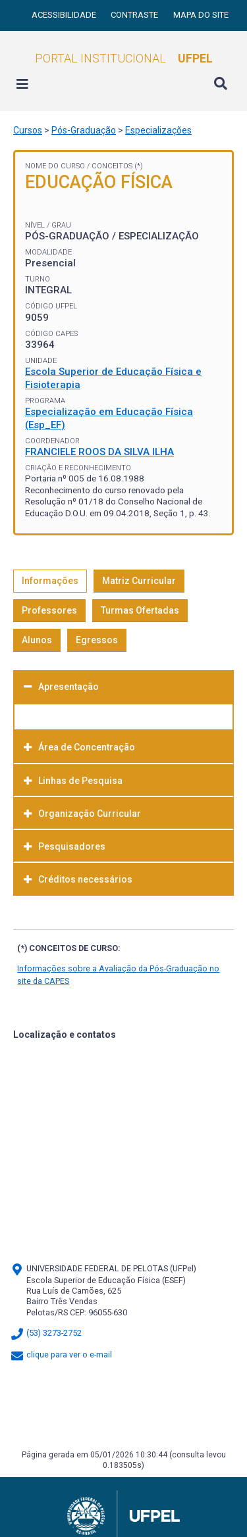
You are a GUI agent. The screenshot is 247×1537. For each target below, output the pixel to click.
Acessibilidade (65, 15)
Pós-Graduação (83, 130)
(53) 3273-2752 (46, 1333)
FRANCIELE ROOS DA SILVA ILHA (99, 452)
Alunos (37, 640)
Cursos (27, 130)
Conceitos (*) (117, 166)
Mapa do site (201, 15)
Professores (49, 610)
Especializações (158, 130)
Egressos (97, 640)
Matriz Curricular (139, 580)
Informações (50, 580)
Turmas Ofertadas (140, 610)
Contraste (135, 15)
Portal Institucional (124, 58)
